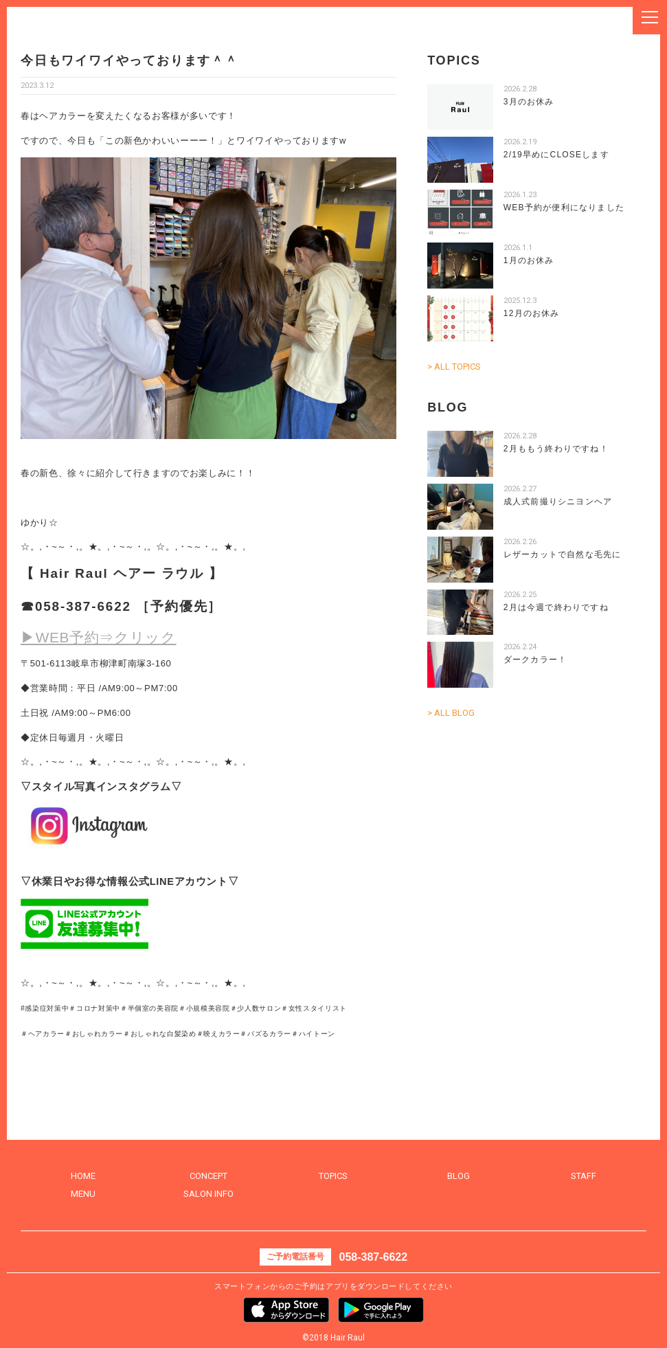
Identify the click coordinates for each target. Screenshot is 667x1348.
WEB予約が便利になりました (564, 207)
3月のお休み (529, 101)
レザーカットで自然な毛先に (563, 554)
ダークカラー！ (535, 659)
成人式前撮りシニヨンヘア (558, 501)
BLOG (458, 1176)
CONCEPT (208, 1176)
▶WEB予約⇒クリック (99, 637)
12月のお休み (532, 313)
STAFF (583, 1176)
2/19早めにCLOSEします (556, 154)
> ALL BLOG (451, 713)
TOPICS (333, 1176)
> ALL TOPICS (454, 366)
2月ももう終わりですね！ (556, 448)
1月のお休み (529, 260)
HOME (83, 1176)
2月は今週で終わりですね (556, 607)
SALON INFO (208, 1194)
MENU (83, 1194)
